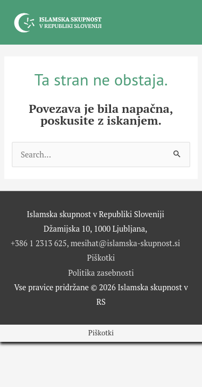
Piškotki (101, 258)
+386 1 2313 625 (39, 243)
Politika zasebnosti (101, 273)
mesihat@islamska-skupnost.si (125, 243)
